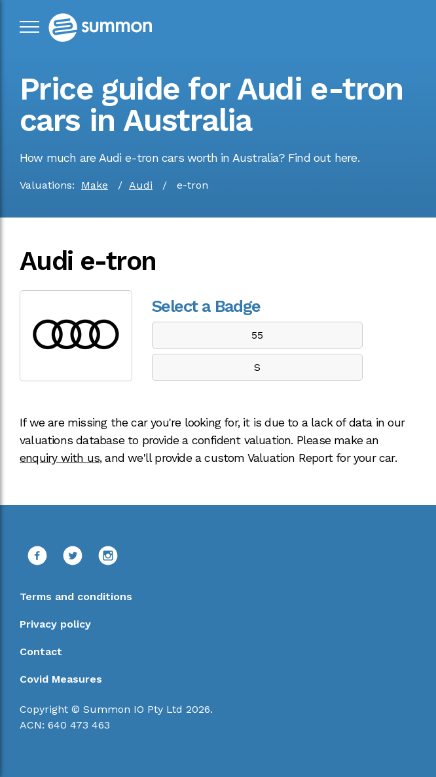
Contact (41, 651)
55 (257, 335)
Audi (141, 185)
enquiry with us (60, 457)
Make (94, 185)
